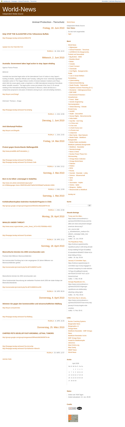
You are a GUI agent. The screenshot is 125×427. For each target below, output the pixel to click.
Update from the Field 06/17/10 (12, 47)
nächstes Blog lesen (115, 1)
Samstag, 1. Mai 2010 (53, 196)
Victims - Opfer (74, 185)
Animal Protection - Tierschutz (27, 1)
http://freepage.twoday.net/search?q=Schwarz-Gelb (19, 162)
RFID (71, 168)
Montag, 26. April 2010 (53, 216)
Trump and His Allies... (75, 216)
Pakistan (72, 163)
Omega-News (72, 328)
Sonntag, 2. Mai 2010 (53, 173)
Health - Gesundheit (76, 114)
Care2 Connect (74, 66)
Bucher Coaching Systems (77, 321)
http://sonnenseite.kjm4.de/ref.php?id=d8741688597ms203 (21, 267)
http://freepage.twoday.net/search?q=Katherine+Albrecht (21, 348)
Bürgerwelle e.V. (73, 326)
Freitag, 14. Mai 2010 (53, 141)
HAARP (72, 111)
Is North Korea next (75, 128)
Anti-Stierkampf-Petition (12, 126)
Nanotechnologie (75, 149)
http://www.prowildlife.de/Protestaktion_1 (15, 151)
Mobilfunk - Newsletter (76, 147)
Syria (71, 178)
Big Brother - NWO (75, 57)
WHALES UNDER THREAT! (13, 222)
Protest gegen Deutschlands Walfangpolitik (20, 147)
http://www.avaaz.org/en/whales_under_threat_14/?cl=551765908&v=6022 (27, 226)
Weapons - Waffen (75, 187)
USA (71, 180)
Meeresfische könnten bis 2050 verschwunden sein (23, 252)
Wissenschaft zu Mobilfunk (78, 190)
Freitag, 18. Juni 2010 (53, 28)
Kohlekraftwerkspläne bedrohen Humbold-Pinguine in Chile (26, 202)
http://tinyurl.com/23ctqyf (10, 94)
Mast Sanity (72, 347)
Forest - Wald (73, 99)
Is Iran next (73, 125)
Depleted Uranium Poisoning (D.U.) (81, 88)
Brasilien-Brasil (74, 59)
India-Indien (73, 118)
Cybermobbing (74, 80)
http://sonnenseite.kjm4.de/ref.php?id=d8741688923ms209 (21, 287)
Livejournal (73, 133)
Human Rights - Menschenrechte (80, 116)
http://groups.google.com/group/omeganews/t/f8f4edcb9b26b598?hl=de (26, 337)
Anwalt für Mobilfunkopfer (76, 340)
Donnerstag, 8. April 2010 (51, 298)
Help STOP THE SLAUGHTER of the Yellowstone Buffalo (25, 34)
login (69, 34)
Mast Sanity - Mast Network (78, 135)
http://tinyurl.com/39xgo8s (10, 130)
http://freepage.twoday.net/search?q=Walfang (17, 160)
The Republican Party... (76, 242)
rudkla (50, 51)
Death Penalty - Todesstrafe (78, 85)
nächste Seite (7, 359)
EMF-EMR (72, 92)
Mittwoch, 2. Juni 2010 (53, 57)
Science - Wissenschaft (77, 175)
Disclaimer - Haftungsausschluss (80, 90)
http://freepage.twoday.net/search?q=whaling (17, 110)
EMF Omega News (74, 338)
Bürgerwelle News (74, 324)
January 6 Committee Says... (77, 260)
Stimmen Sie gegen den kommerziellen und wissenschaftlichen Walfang (32, 304)
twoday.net (6, 1)
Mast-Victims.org (73, 345)
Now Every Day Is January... (77, 298)
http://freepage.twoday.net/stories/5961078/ (16, 38)
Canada (72, 64)
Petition (71, 166)
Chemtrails (72, 69)
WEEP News (72, 350)
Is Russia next (74, 130)
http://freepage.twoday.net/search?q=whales (17, 235)
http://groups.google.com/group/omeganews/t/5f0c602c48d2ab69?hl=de (26, 206)
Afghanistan (73, 47)
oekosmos (71, 343)
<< (123, 1)
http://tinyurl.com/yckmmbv (11, 308)
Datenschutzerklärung (76, 83)
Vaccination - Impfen (76, 182)
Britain (71, 61)
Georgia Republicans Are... (77, 282)
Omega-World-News (76, 161)
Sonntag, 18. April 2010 (52, 246)
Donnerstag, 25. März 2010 (50, 327)
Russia (71, 171)
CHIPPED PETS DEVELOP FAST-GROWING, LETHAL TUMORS (28, 333)
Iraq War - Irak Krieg (76, 121)
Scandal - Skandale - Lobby (78, 173)
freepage (14, 1)
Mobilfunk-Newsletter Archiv (77, 336)
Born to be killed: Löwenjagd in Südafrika (19, 179)
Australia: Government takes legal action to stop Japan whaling (28, 64)
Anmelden (105, 1)
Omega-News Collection (77, 159)
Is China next (73, 123)
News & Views (74, 152)
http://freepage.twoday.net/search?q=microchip (17, 346)
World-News (19, 9)
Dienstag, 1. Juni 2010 (53, 120)
